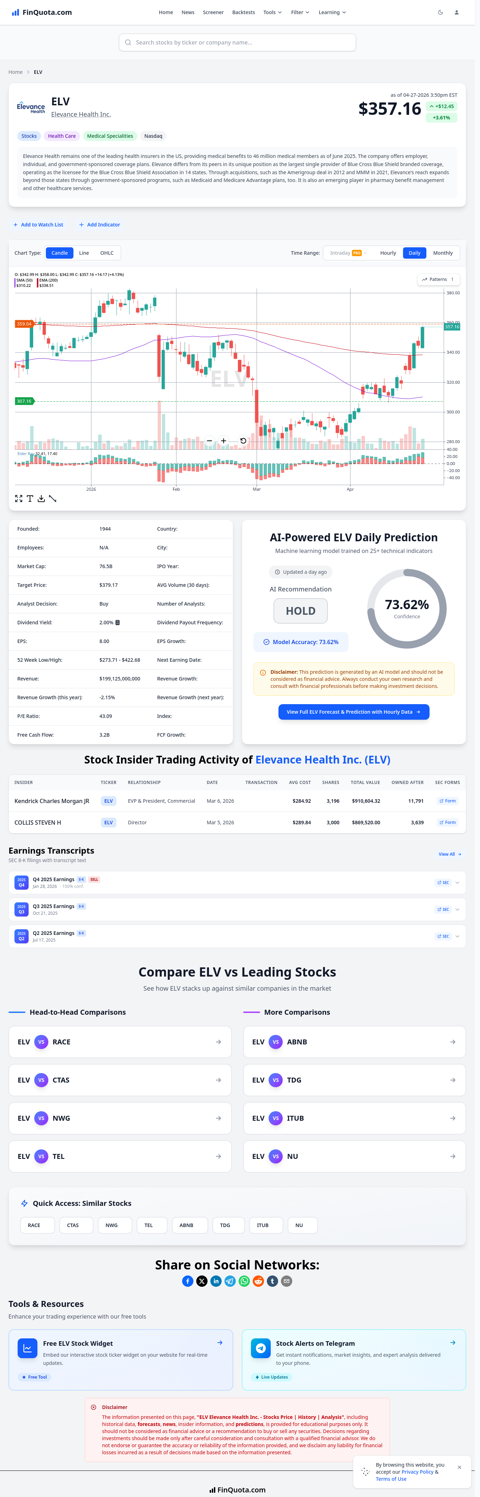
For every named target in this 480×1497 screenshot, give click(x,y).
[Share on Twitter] (202, 1281)
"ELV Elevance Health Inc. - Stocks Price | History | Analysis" (270, 1417)
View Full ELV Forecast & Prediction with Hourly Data (354, 711)
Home (166, 12)
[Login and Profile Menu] (456, 12)
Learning (333, 12)
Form (447, 801)
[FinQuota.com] (41, 12)
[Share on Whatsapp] (244, 1281)
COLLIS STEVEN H (37, 822)
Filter (300, 12)
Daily (414, 252)
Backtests (243, 12)
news (169, 1424)
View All (450, 854)
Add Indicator (99, 224)
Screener (213, 12)
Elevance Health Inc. (81, 114)
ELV (108, 800)
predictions (250, 1424)
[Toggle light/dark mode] (440, 12)
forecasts (149, 1424)
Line (84, 252)
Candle (60, 252)
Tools (273, 12)
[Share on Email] (286, 1281)
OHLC (107, 252)
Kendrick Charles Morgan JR (51, 801)
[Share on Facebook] (187, 1281)
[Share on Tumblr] (272, 1281)
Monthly (443, 252)
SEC (443, 882)
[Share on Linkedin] (216, 1281)
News (187, 12)
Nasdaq (153, 135)
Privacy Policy (417, 1471)
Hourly (388, 252)
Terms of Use (391, 1478)
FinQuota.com (241, 1490)
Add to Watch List (38, 224)
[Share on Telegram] (230, 1281)
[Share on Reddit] (258, 1281)
